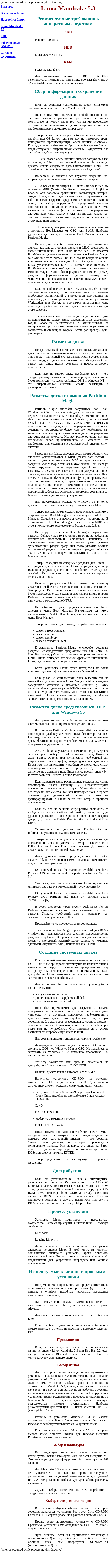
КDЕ (4, 36)
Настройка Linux (13, 19)
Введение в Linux (13, 13)
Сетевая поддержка (8, 54)
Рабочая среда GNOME (10, 44)
